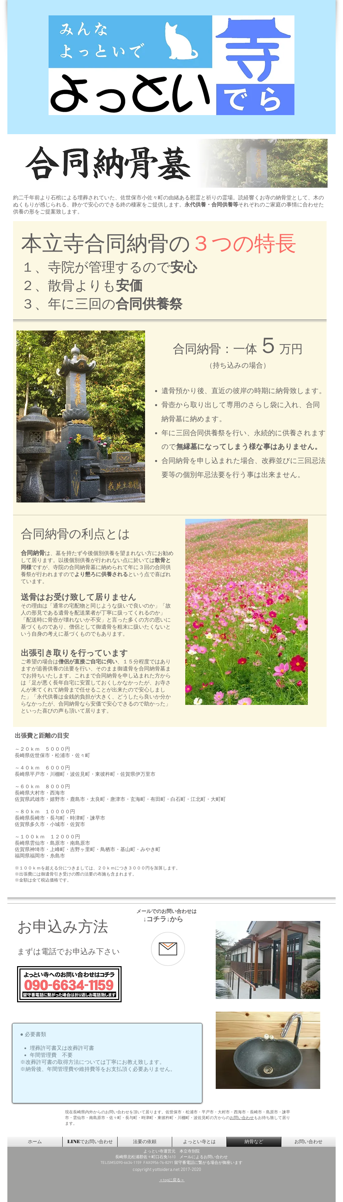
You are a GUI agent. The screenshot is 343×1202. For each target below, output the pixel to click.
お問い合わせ (242, 1118)
